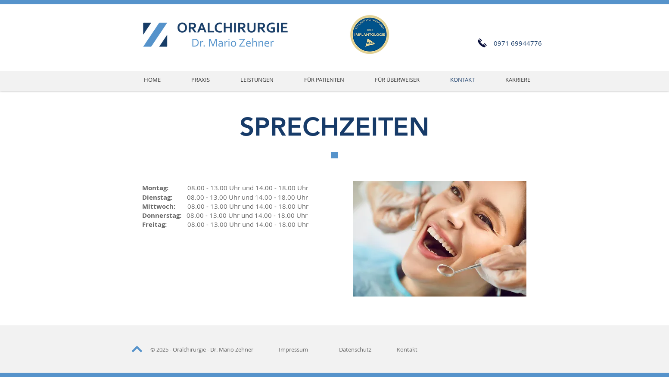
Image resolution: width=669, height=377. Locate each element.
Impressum (293, 349)
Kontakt (407, 349)
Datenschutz (355, 349)
